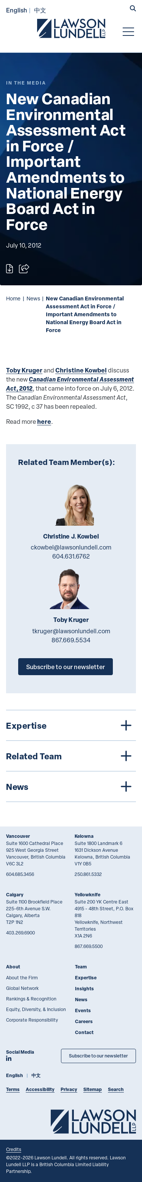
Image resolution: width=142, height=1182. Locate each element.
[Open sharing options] (24, 268)
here (44, 421)
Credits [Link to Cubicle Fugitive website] (13, 1149)
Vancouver (18, 836)
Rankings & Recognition (31, 999)
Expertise (86, 977)
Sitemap (92, 1089)
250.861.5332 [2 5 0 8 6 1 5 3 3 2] (88, 874)
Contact (84, 1032)
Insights (84, 988)
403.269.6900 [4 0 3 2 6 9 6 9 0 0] (20, 933)
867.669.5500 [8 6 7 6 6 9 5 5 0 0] (89, 946)
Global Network (22, 988)
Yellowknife (87, 894)
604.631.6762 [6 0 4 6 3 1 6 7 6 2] (71, 556)
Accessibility (40, 1089)
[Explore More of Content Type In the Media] (26, 83)
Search (116, 1089)
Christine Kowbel (81, 370)
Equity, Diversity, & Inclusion (36, 1009)
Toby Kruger (24, 370)
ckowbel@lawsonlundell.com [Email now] (71, 547)
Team (81, 966)
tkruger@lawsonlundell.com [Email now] (71, 631)
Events (83, 1010)
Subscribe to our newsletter (65, 666)
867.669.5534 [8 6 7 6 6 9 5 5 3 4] (71, 640)
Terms (13, 1089)
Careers (84, 1021)
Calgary (14, 894)
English (16, 10)
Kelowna (84, 836)
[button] (133, 9)
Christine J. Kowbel (71, 536)
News (33, 298)
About (13, 966)
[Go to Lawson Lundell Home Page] (71, 28)
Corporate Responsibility (32, 1020)
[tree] (71, 756)
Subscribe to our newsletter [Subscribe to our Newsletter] (98, 1056)
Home (13, 298)
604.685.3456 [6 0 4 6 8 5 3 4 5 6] (20, 874)
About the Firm (22, 977)
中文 (40, 10)
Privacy (69, 1089)
